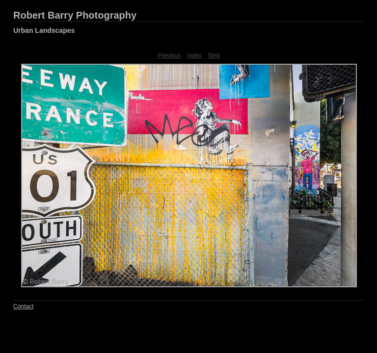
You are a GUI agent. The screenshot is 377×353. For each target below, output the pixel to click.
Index (194, 55)
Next (214, 55)
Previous (169, 55)
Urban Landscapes (44, 30)
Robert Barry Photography (74, 15)
